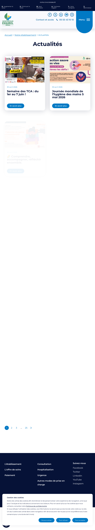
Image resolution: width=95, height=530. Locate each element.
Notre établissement (25, 35)
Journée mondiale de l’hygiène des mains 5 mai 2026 (68, 94)
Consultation (44, 464)
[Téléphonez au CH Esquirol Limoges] (65, 20)
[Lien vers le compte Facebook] (50, 15)
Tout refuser (63, 520)
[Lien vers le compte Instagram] (72, 15)
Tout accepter (80, 520)
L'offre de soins (13, 469)
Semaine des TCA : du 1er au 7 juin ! (22, 93)
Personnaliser (46, 520)
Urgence (41, 475)
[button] (9, 7)
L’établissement (13, 464)
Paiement (10, 475)
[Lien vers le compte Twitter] (55, 15)
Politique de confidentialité (36, 506)
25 (26, 428)
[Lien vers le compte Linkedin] (61, 15)
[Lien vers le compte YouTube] (66, 15)
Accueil (8, 35)
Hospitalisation (45, 469)
